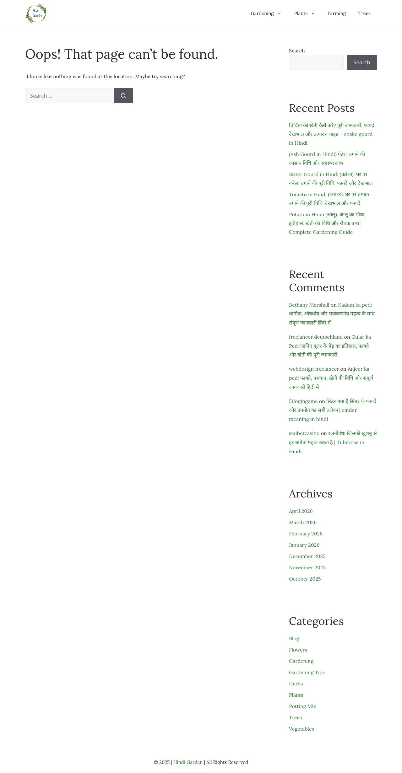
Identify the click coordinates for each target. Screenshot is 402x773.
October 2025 (305, 579)
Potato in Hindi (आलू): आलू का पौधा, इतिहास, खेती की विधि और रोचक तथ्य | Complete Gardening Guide (327, 223)
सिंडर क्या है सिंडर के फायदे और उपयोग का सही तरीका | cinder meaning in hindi (333, 410)
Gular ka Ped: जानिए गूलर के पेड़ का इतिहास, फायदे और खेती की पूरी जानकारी (330, 346)
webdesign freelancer (314, 369)
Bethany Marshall (309, 305)
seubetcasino (304, 433)
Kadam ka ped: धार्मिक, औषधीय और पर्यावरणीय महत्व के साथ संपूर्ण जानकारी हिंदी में (332, 314)
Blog (294, 638)
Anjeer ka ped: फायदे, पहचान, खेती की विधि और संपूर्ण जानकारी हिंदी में (331, 378)
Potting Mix (302, 706)
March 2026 (303, 522)
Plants (308, 13)
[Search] (123, 95)
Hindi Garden (188, 762)
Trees (364, 13)
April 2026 (301, 511)
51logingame (303, 401)
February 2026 (306, 533)
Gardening (269, 13)
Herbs (296, 683)
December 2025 (307, 556)
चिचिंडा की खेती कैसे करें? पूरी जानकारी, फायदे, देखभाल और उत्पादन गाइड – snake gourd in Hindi (332, 134)
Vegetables (301, 729)
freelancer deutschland (316, 337)
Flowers (298, 650)
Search (297, 50)
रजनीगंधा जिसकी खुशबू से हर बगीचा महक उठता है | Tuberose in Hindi (333, 442)
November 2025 (307, 567)
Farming (337, 13)
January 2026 (304, 545)
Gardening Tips (307, 672)
